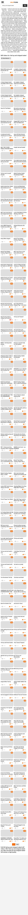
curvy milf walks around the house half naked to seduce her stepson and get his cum (14, 36)
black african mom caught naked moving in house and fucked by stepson (13, 20)
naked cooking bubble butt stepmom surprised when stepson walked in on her (13, 29)
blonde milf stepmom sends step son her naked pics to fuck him (13, 41)
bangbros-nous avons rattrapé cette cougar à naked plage (14, 15)
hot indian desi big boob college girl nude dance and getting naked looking (13, 25)
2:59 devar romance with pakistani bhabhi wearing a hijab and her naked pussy (14, 38)
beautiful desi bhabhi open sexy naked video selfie (17, 51)
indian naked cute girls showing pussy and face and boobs (13, 31)
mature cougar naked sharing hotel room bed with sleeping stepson (14, 47)
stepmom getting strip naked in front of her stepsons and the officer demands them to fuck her (13, 49)
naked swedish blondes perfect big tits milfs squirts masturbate (14, 34)
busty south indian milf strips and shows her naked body (14, 12)
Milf (14, 2)
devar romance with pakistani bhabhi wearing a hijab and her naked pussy (14, 18)
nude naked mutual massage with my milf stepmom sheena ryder (14, 33)
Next (17, 844)
